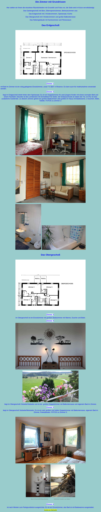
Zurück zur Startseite (50, 510)
